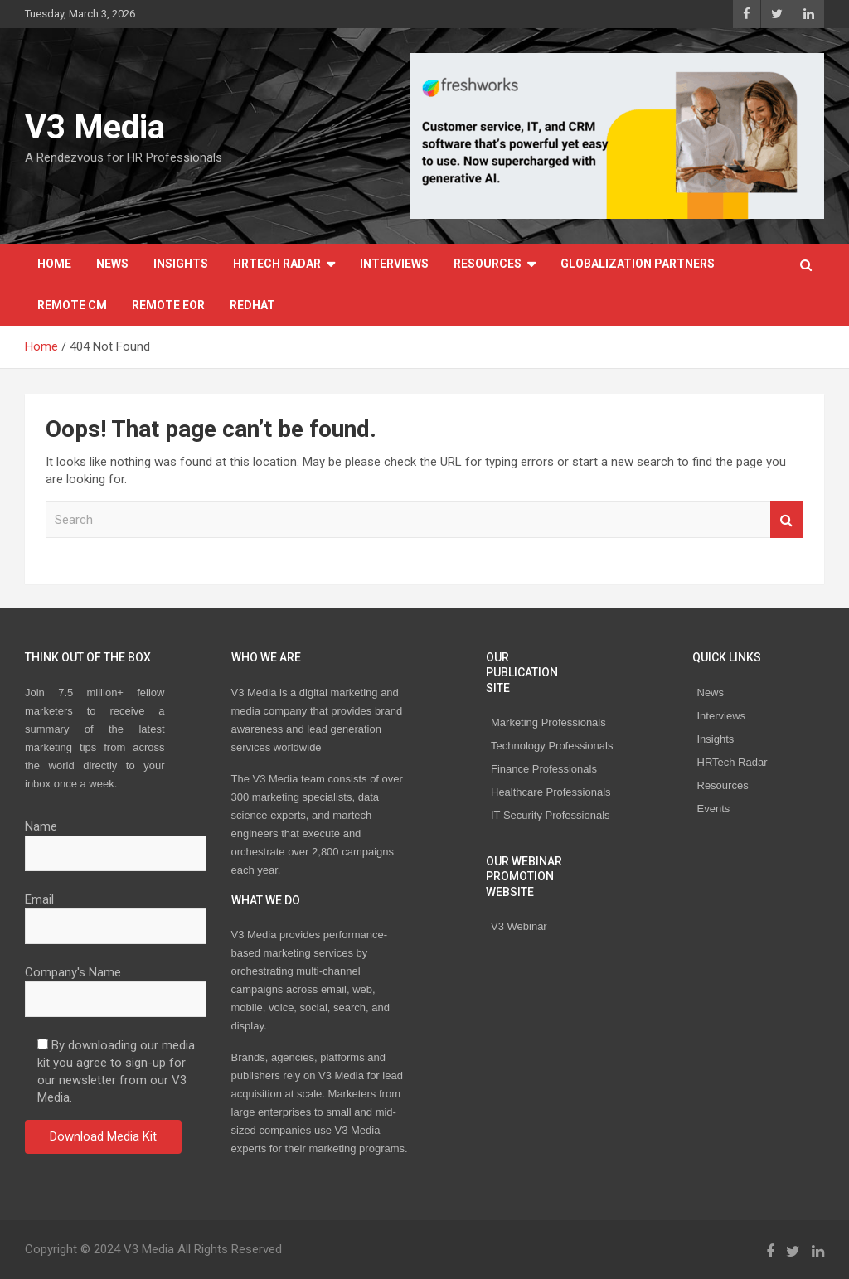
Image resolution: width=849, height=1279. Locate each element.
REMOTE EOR (168, 305)
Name (115, 839)
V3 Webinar (519, 926)
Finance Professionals (544, 769)
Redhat (252, 305)
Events (713, 808)
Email (115, 912)
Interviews (394, 263)
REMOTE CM (72, 305)
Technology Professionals (552, 745)
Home (54, 263)
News (112, 263)
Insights (180, 263)
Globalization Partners (637, 263)
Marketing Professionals (548, 722)
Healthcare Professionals (551, 792)
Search (786, 520)
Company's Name (115, 985)
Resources (488, 263)
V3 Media (95, 127)
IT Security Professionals (550, 815)
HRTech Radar (277, 263)
